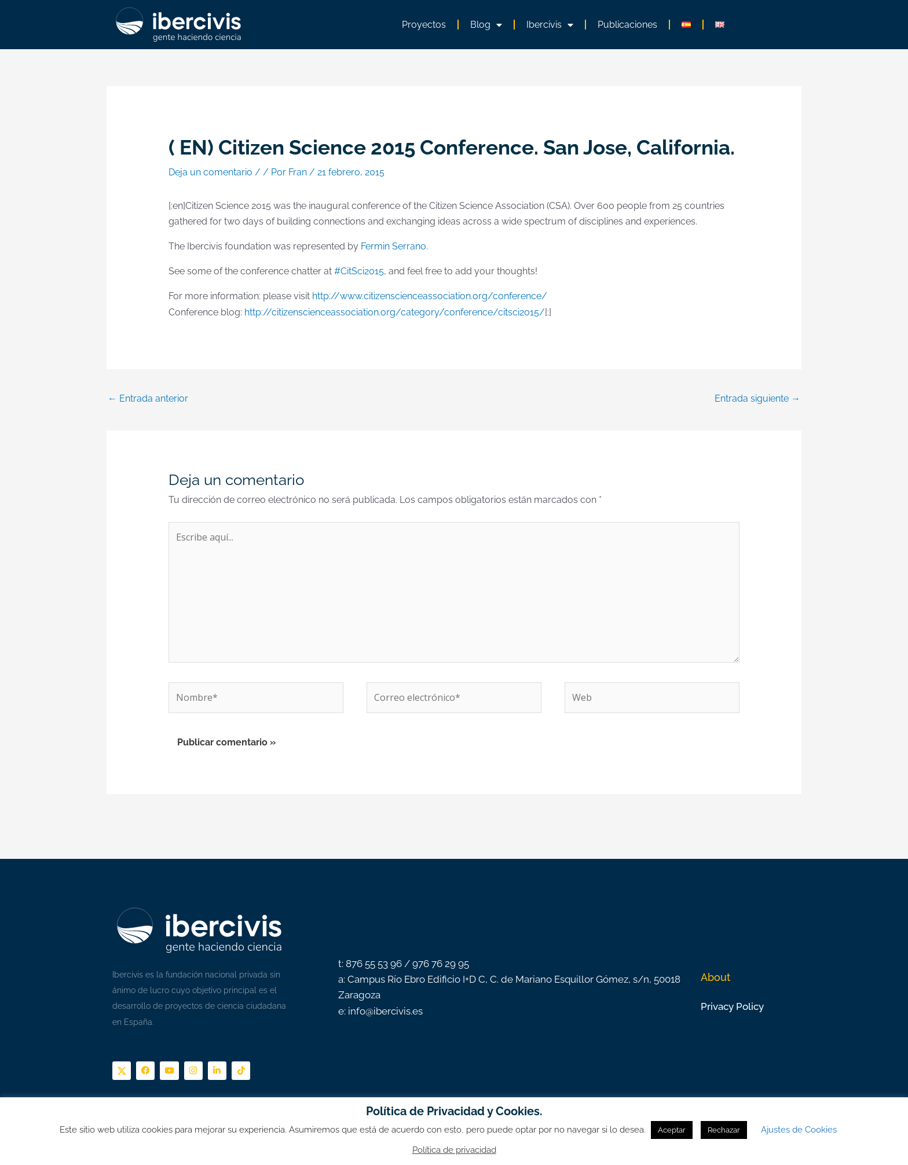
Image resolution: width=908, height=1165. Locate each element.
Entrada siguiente (757, 398)
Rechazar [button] (724, 1130)
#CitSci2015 (359, 271)
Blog (486, 24)
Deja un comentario (210, 172)
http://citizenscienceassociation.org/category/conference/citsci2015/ (394, 312)
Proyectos (424, 24)
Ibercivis (549, 24)
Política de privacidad (454, 1150)
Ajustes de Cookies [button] (799, 1129)
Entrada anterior (148, 398)
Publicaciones (627, 24)
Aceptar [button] (672, 1130)
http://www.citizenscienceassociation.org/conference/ (429, 296)
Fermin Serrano (393, 246)
